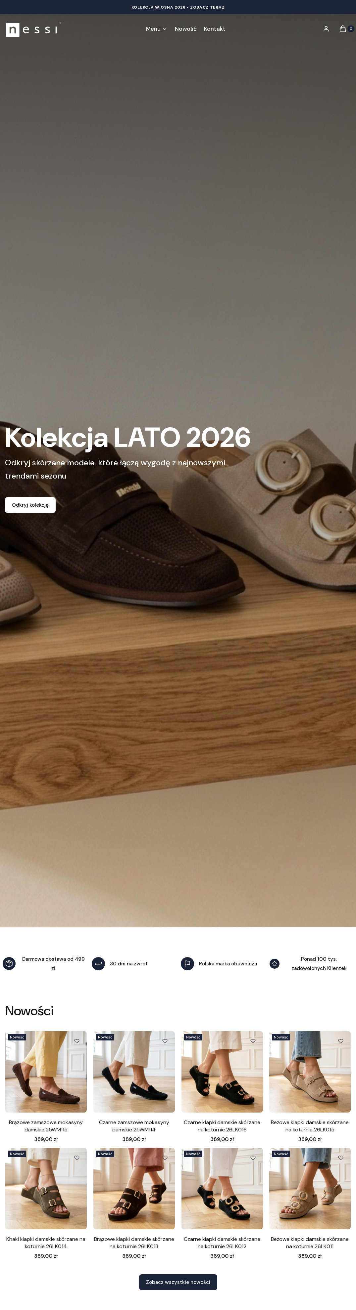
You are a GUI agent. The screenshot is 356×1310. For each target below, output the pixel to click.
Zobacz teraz (207, 7)
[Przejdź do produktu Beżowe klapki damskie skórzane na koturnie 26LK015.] (310, 1072)
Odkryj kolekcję (30, 505)
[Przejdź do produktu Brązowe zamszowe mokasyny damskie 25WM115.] (46, 1072)
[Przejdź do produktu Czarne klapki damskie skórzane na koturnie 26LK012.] (222, 1188)
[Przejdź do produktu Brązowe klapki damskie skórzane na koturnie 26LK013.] (134, 1188)
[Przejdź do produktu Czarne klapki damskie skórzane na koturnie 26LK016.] (222, 1072)
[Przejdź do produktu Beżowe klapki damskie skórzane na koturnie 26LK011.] (310, 1188)
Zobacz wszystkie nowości (178, 1282)
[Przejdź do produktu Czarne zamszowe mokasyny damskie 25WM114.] (134, 1072)
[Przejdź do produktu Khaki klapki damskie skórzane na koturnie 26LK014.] (46, 1188)
